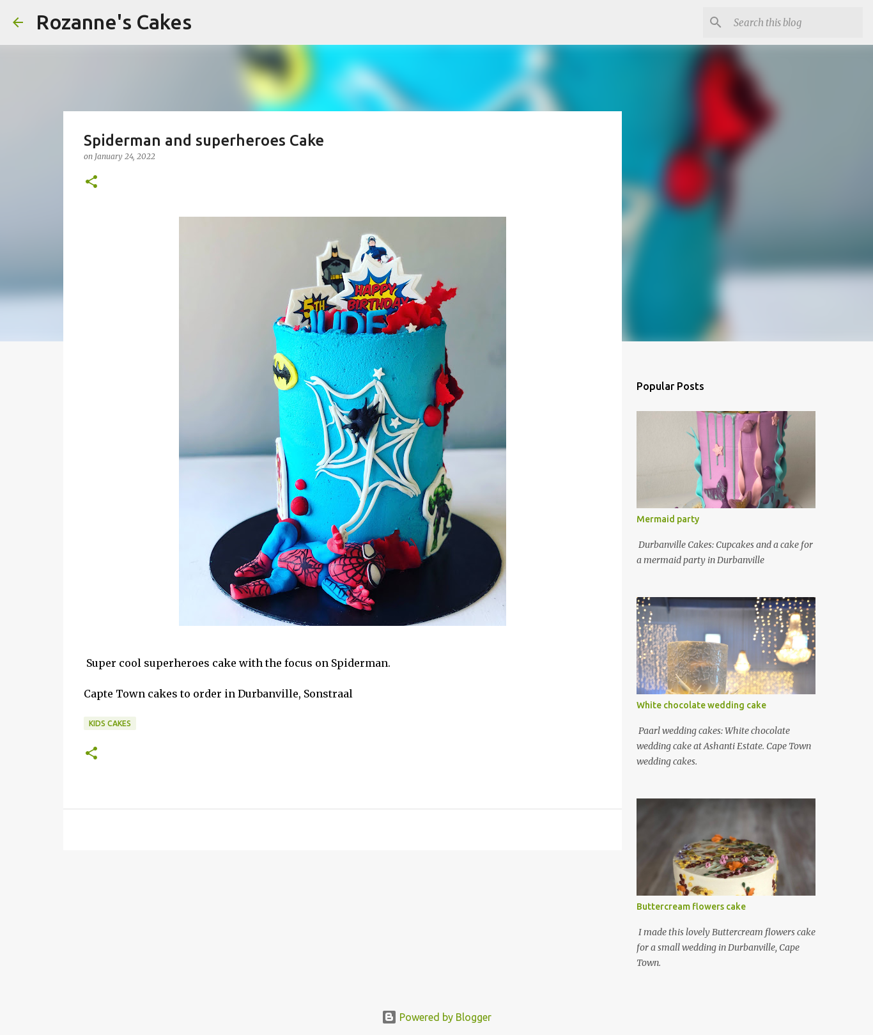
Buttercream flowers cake (691, 906)
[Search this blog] (796, 22)
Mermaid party (668, 519)
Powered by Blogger (436, 1017)
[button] (91, 182)
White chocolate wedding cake (701, 705)
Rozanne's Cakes (114, 21)
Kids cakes (110, 723)
